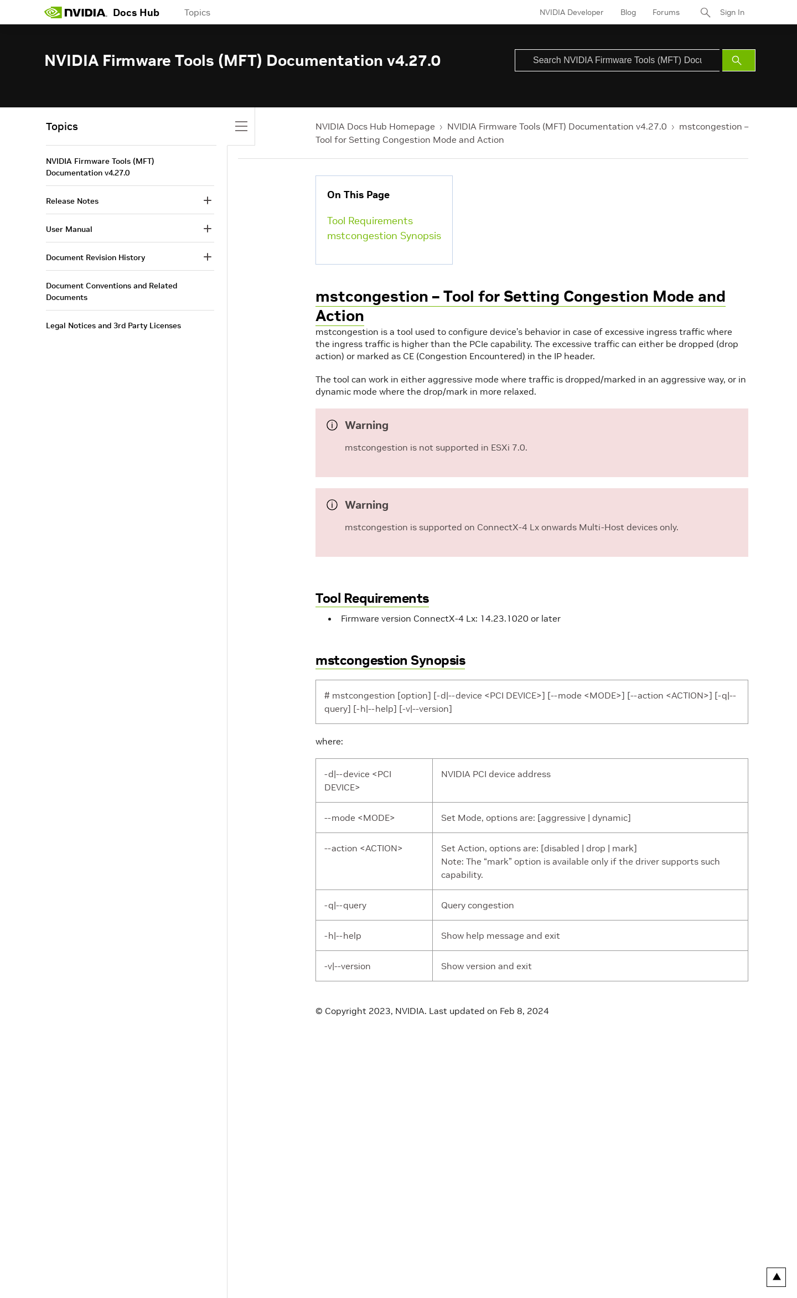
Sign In (732, 12)
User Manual (69, 229)
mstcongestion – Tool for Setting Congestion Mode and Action (520, 306)
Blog (628, 12)
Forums (666, 12)
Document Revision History (95, 257)
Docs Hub (136, 12)
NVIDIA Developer (572, 12)
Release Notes (72, 201)
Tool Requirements (370, 220)
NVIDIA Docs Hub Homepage (375, 126)
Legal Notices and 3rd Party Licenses (113, 325)
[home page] (75, 12)
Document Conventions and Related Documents (111, 291)
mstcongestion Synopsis (384, 235)
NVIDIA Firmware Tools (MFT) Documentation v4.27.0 (557, 126)
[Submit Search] (738, 60)
